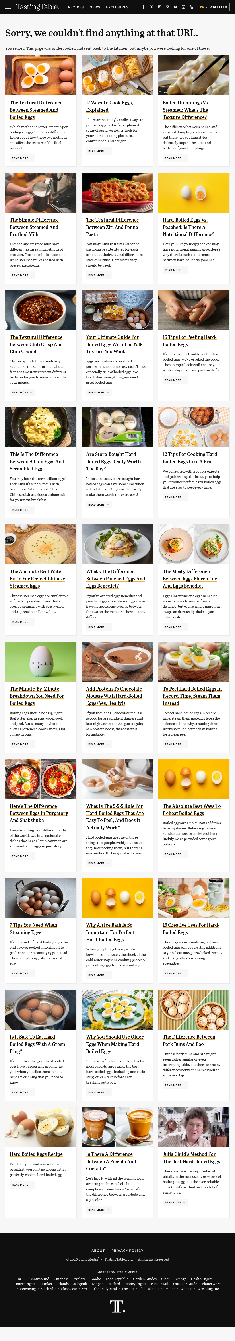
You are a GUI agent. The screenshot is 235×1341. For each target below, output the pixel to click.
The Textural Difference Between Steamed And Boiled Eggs (38, 109)
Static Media (88, 1273)
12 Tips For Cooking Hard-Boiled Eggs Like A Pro (191, 461)
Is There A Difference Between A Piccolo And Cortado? (113, 1175)
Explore (79, 1293)
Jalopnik (80, 1298)
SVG (85, 1303)
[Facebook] (143, 7)
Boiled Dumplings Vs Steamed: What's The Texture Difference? (187, 109)
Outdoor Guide (185, 1298)
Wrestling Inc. (208, 1303)
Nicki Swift (160, 1298)
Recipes (76, 7)
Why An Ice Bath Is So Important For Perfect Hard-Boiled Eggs (112, 946)
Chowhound (39, 1293)
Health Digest (202, 1293)
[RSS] (191, 7)
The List (128, 1303)
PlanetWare (211, 1298)
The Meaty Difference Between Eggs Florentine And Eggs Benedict (192, 578)
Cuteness (61, 1293)
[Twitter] (151, 7)
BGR (21, 1293)
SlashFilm (48, 1303)
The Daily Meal (105, 1303)
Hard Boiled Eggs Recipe (38, 1168)
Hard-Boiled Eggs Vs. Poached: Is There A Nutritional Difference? (191, 227)
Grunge (180, 1293)
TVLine (169, 1303)
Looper (97, 1298)
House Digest (24, 1298)
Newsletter (213, 7)
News (94, 7)
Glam (165, 1293)
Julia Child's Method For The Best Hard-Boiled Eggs (191, 1175)
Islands (63, 1298)
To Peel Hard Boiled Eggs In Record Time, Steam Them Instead (192, 696)
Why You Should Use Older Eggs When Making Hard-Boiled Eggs (116, 1058)
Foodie (95, 1293)
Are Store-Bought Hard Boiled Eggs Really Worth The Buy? (115, 461)
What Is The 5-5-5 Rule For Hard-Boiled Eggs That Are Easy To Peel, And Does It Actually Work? (112, 827)
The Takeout (149, 1303)
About (98, 1264)
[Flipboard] (159, 7)
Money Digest (135, 1298)
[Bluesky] (175, 7)
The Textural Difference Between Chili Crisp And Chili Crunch (39, 344)
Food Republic (117, 1293)
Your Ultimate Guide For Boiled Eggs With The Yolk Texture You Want (115, 344)
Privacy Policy (127, 1264)
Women (186, 1303)
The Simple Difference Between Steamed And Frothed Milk (36, 227)
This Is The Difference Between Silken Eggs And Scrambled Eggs (36, 461)
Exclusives (117, 7)
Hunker (46, 1298)
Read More (20, 158)
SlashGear (69, 1303)
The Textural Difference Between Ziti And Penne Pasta (115, 227)
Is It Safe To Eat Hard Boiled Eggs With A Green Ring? (34, 1058)
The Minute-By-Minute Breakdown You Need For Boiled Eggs (39, 696)
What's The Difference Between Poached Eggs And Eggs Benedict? (113, 578)
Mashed (114, 1298)
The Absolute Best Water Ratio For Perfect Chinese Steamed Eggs (39, 578)
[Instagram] (183, 7)
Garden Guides (145, 1293)
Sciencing (28, 1303)
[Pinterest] (167, 7)
